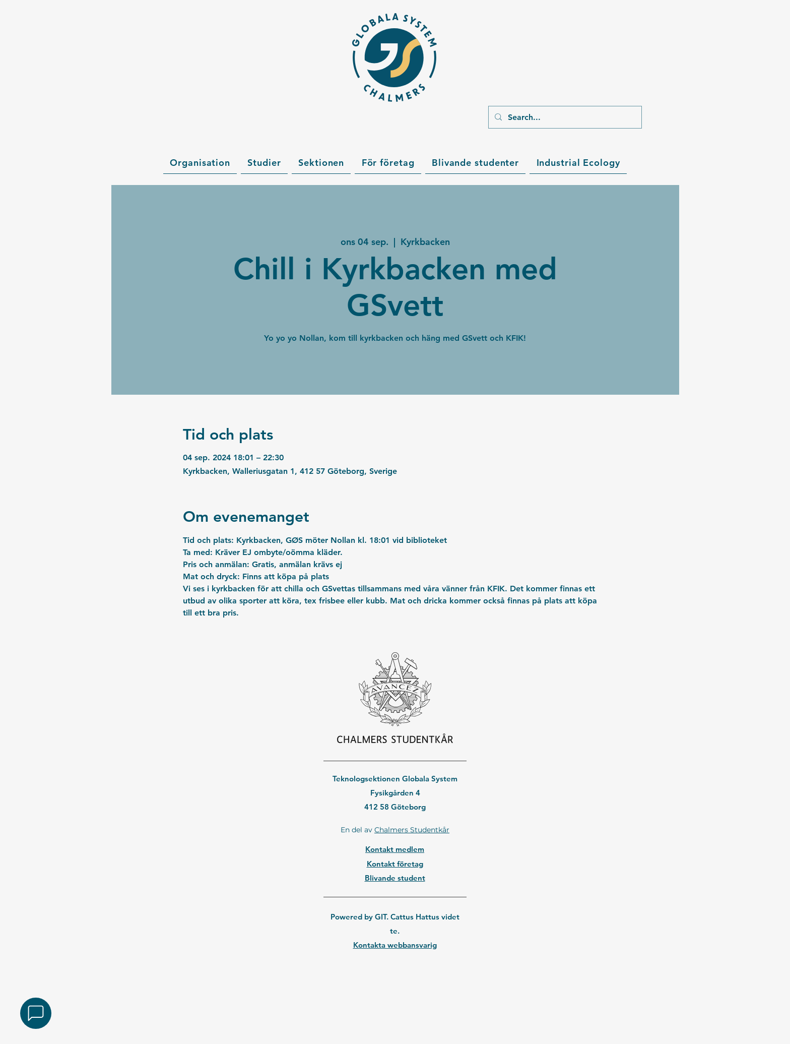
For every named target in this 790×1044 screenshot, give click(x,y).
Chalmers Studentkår (411, 829)
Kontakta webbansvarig (395, 945)
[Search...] (564, 117)
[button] (200, 163)
